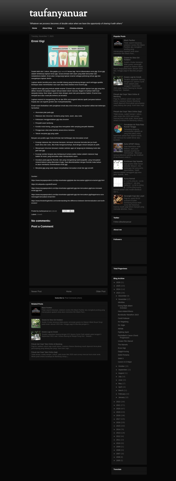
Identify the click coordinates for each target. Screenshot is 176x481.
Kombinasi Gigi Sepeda (133, 161)
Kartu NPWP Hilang (132, 144)
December (122, 296)
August (121, 373)
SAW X (121, 358)
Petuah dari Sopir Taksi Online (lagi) (44, 352)
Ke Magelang (123, 322)
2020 (118, 409)
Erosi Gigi (122, 348)
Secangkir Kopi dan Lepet (134, 196)
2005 (118, 460)
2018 (118, 415)
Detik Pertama (123, 355)
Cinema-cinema (76, 28)
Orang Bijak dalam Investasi (125, 307)
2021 (118, 405)
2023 (118, 293)
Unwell (39, 214)
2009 (118, 447)
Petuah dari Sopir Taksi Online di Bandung (46, 344)
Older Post (100, 291)
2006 (118, 457)
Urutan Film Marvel (125, 341)
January (121, 397)
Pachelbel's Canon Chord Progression (128, 336)
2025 (118, 286)
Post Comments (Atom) (73, 298)
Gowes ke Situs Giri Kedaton (52, 320)
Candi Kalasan (123, 318)
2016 (118, 422)
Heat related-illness (125, 311)
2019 (118, 412)
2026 (118, 282)
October (121, 366)
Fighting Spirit (123, 332)
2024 (118, 289)
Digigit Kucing (123, 351)
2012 (118, 436)
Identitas (121, 302)
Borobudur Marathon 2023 (128, 315)
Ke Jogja (121, 325)
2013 (118, 433)
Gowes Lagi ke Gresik (50, 332)
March (121, 390)
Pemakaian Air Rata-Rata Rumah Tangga (134, 126)
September (122, 370)
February (122, 394)
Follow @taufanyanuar (122, 222)
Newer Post (36, 291)
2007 (118, 454)
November (122, 299)
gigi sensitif (62, 71)
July (120, 377)
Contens (60, 28)
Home (34, 28)
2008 (118, 450)
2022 (118, 402)
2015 (118, 426)
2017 (118, 419)
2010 (118, 443)
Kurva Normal (129, 179)
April (120, 387)
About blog (47, 28)
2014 (118, 429)
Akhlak (120, 329)
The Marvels (123, 345)
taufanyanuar (58, 14)
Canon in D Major (125, 362)
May (120, 384)
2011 (118, 440)
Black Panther (47, 308)
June (120, 380)
